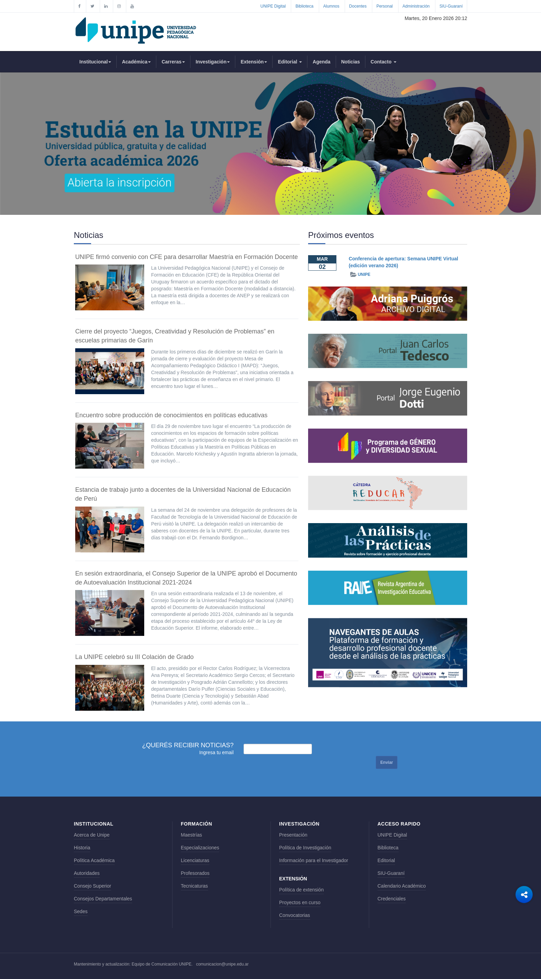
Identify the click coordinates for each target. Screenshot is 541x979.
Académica (136, 61)
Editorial (290, 61)
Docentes (358, 6)
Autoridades (87, 873)
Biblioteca (304, 6)
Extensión (253, 61)
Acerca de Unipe (92, 835)
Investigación (213, 61)
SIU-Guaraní (451, 6)
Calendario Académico (401, 886)
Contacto (383, 61)
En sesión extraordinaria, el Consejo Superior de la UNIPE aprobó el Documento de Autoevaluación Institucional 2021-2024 (186, 578)
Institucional (95, 61)
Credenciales (391, 898)
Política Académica (94, 860)
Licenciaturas (195, 860)
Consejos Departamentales (103, 898)
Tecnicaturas (194, 886)
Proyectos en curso (300, 902)
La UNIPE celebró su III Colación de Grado (134, 656)
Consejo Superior (92, 886)
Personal (384, 6)
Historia (82, 847)
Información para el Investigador (313, 860)
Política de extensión (301, 889)
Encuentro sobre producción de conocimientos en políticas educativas (171, 415)
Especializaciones (200, 847)
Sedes (81, 911)
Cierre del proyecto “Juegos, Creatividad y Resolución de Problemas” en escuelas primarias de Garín (174, 336)
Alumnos (331, 6)
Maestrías (191, 835)
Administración (416, 6)
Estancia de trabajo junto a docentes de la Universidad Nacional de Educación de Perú (183, 494)
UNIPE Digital (273, 6)
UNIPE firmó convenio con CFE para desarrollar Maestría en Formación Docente (186, 256)
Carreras (173, 61)
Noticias (350, 61)
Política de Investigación (305, 847)
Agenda (321, 61)
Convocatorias (294, 915)
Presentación (293, 835)
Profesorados (195, 873)
